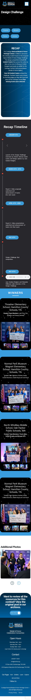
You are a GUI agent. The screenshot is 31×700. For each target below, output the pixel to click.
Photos (5, 36)
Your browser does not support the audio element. (18, 277)
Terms (20, 692)
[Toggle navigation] (27, 4)
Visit (11, 675)
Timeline (5, 30)
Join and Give (15, 678)
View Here (15, 613)
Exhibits (16, 675)
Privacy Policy (13, 692)
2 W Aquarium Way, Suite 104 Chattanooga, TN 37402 (15, 667)
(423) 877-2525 (15, 659)
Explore (27, 675)
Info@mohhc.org (15, 661)
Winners (16, 30)
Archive (15, 36)
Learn (21, 675)
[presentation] (12, 583)
